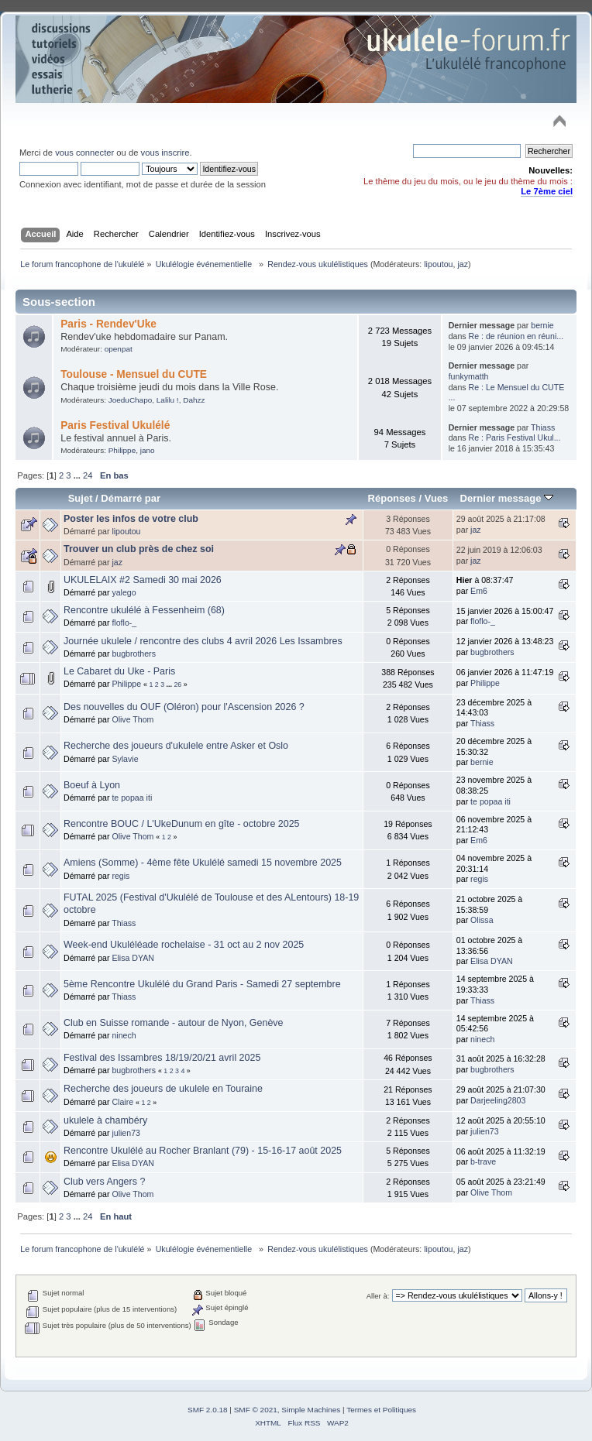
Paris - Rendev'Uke (108, 324)
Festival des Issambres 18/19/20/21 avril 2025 (162, 1057)
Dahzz (194, 400)
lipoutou (438, 264)
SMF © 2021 (255, 1409)
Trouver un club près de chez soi (139, 549)
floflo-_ (124, 622)
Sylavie (125, 758)
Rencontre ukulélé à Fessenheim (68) (144, 610)
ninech (124, 1035)
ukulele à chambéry (105, 1120)
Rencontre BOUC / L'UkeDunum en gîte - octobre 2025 (182, 823)
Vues (437, 498)
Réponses (392, 498)
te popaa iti (132, 797)
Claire (122, 1101)
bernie (542, 325)
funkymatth (469, 376)
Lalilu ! (168, 400)
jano (147, 450)
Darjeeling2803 (497, 1100)
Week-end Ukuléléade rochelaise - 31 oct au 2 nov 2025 (184, 944)
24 (87, 475)
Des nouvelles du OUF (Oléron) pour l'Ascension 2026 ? (184, 707)
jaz (462, 264)
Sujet (80, 498)
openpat (119, 349)
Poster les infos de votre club (131, 518)
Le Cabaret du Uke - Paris (119, 671)
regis (120, 875)
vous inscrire (165, 152)
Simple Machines (310, 1409)
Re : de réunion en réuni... (516, 336)
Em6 (478, 590)
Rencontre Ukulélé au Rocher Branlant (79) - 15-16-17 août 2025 (203, 1150)
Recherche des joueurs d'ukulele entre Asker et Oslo (176, 745)
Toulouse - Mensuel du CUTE (133, 374)
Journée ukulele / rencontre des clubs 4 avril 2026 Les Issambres (203, 641)
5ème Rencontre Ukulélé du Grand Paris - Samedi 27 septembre (202, 984)
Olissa (481, 920)
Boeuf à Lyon (92, 785)
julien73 (126, 1132)
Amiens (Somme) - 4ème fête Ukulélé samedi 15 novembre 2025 (203, 862)
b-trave (483, 1161)
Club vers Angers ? (104, 1181)
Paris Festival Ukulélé (115, 425)
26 (177, 684)
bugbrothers (134, 653)
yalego (124, 592)
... (78, 475)
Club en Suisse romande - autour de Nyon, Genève (173, 1022)
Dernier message (506, 498)
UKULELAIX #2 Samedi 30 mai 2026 (143, 580)
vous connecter (84, 152)
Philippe (122, 450)
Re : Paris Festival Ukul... (515, 437)
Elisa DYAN (133, 957)
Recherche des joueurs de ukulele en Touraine (163, 1088)
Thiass (543, 427)
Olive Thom (132, 719)
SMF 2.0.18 (208, 1409)
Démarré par (130, 498)
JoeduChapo (130, 400)
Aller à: (378, 1296)
